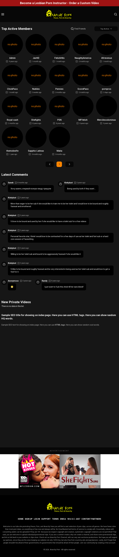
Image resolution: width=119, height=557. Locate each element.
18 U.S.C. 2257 (73, 519)
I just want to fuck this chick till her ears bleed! (63, 287)
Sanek (11, 183)
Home (20, 519)
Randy (44, 281)
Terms (55, 519)
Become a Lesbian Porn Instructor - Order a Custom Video (59, 3)
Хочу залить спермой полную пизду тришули (31, 189)
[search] (116, 14)
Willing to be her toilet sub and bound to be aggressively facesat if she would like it (46, 254)
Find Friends (80, 28)
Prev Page (50, 164)
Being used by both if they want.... (81, 189)
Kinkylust (68, 183)
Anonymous (13, 281)
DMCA (63, 519)
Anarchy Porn (55, 550)
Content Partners (91, 519)
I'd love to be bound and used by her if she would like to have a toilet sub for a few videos (48, 221)
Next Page (69, 164)
